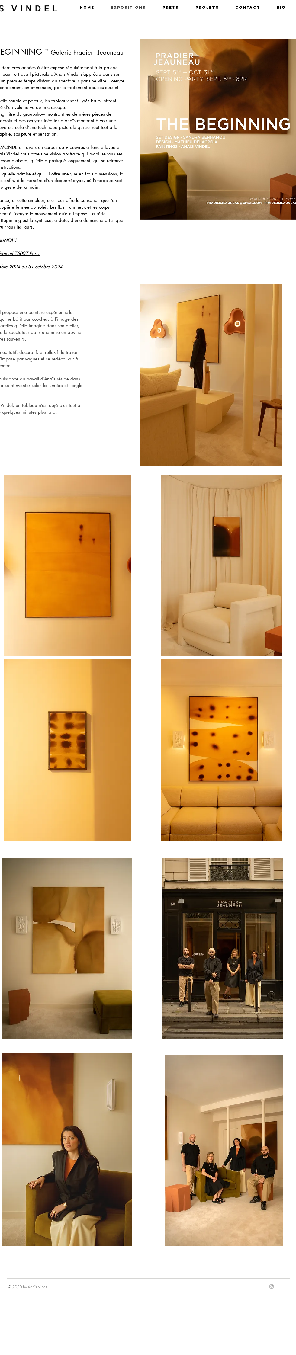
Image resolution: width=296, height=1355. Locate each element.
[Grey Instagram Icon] (271, 1286)
